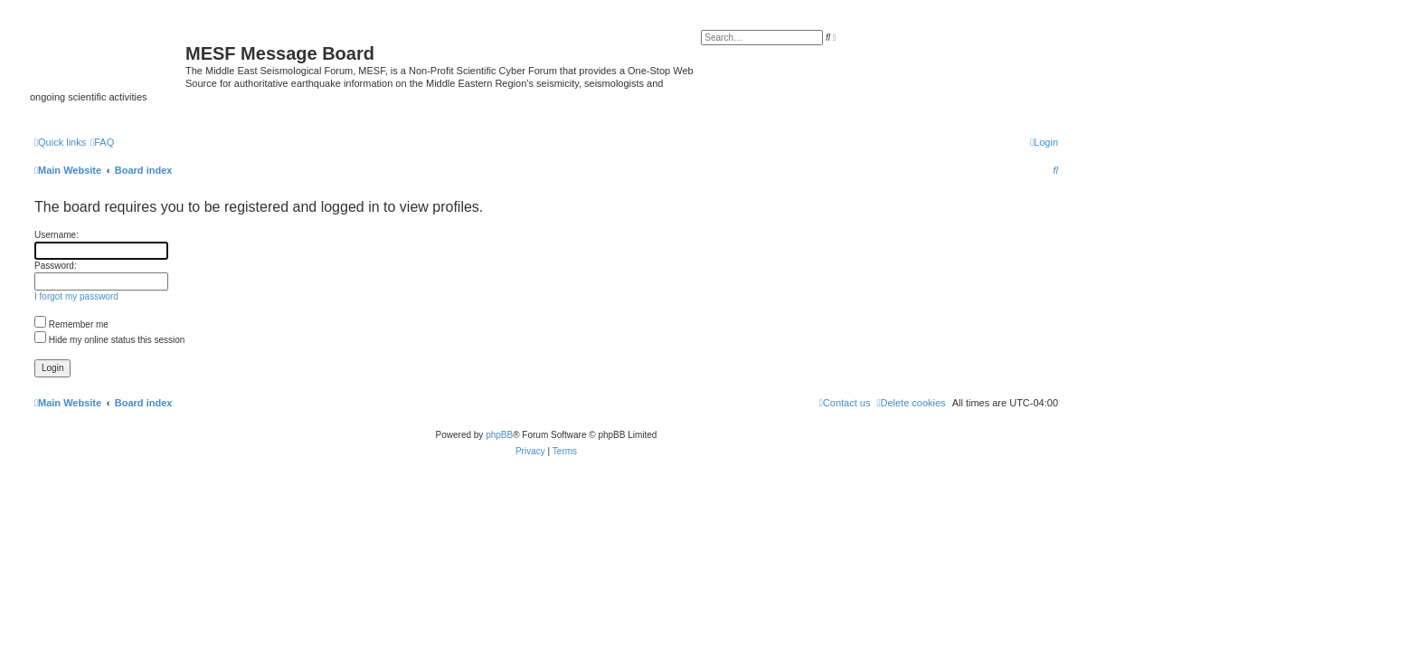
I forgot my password (76, 296)
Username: (56, 235)
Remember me (71, 324)
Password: (55, 266)
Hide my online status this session (109, 340)
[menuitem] (102, 142)
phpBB (499, 435)
